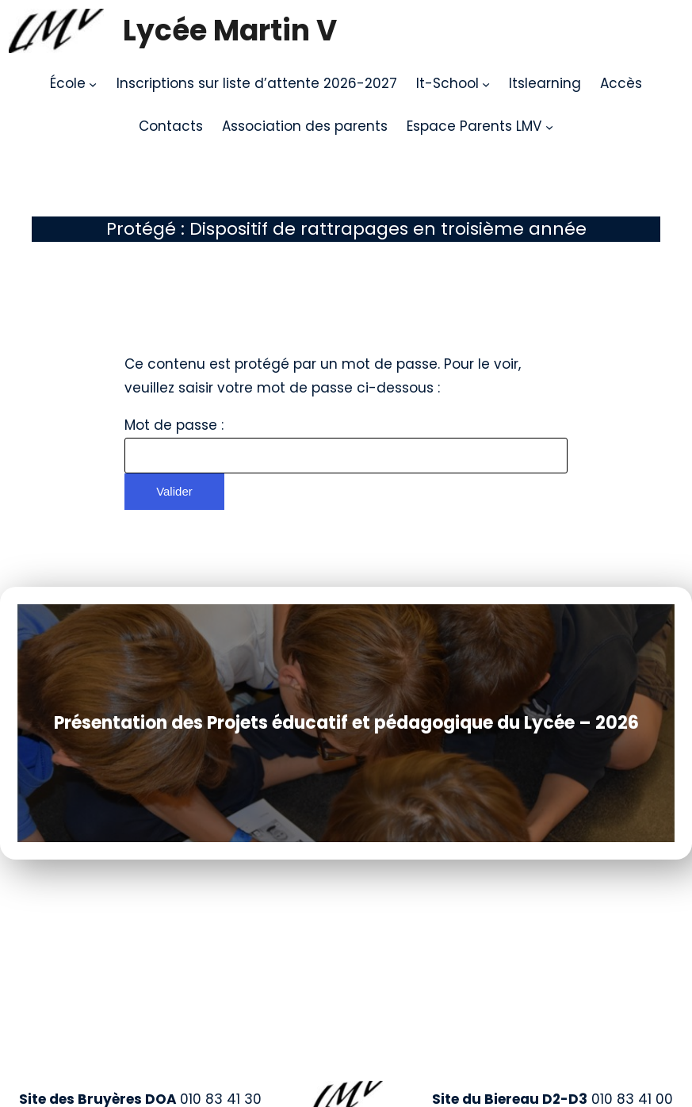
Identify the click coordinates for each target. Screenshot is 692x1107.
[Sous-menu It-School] (486, 84)
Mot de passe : (346, 445)
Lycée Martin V (230, 30)
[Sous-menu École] (93, 84)
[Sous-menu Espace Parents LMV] (549, 127)
